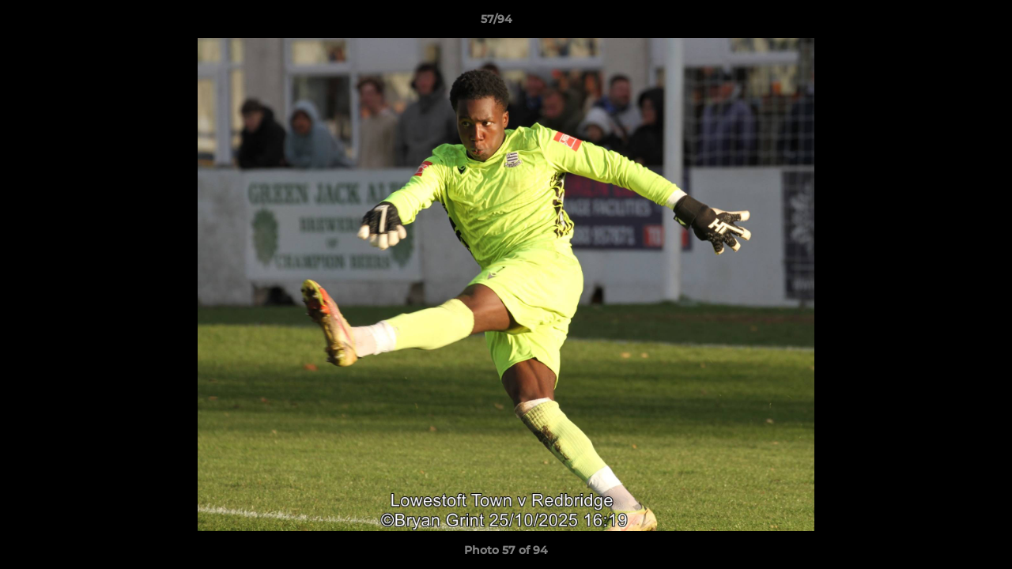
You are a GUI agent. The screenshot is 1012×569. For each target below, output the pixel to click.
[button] (945, 23)
